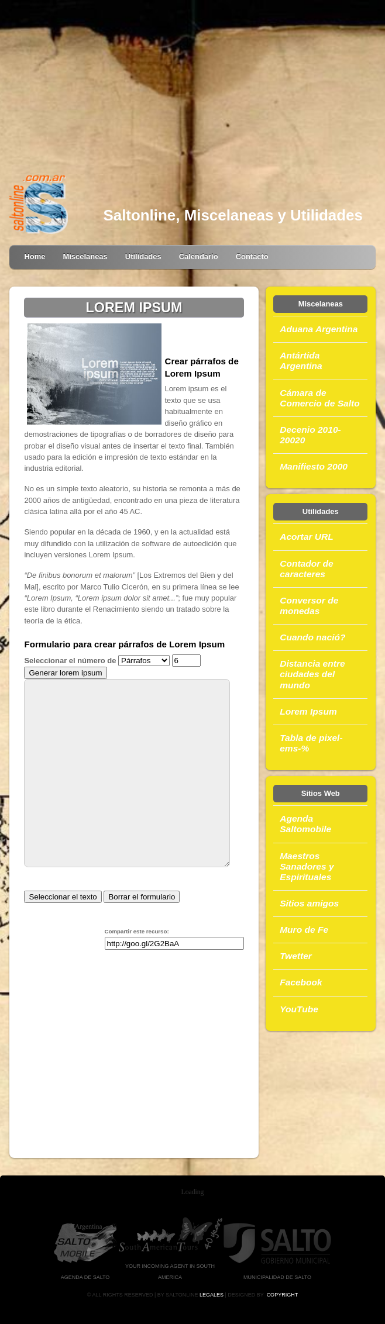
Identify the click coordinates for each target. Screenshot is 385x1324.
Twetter (296, 956)
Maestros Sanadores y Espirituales (307, 866)
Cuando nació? (312, 637)
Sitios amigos (309, 903)
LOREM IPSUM (133, 307)
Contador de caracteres (307, 568)
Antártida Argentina (301, 360)
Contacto (252, 256)
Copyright (282, 1295)
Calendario (198, 256)
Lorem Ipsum (308, 711)
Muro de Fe (304, 930)
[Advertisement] (193, 88)
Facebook (301, 982)
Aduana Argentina (319, 329)
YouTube (299, 1009)
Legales (212, 1295)
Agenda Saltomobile (305, 823)
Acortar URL (307, 537)
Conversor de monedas (309, 605)
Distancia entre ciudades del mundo (312, 673)
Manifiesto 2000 (314, 466)
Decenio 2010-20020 (310, 435)
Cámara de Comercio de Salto (320, 398)
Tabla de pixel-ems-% (311, 743)
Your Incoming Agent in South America (170, 1265)
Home (34, 256)
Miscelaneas (85, 256)
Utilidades (143, 256)
